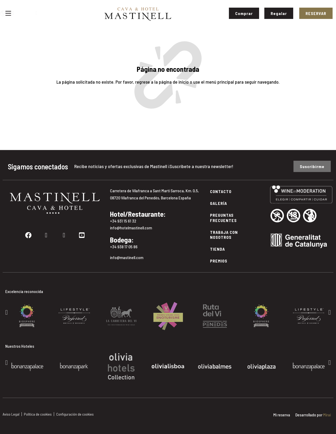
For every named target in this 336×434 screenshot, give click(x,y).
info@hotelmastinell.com (131, 227)
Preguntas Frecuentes (223, 218)
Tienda (217, 248)
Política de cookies (38, 414)
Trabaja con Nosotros (224, 235)
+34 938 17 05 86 (124, 246)
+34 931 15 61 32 (123, 220)
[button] (6, 312)
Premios (218, 260)
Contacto (221, 191)
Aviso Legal (11, 414)
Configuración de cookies (75, 414)
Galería (218, 203)
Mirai (327, 414)
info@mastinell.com (126, 257)
